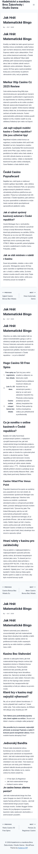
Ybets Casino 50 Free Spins (9, 827)
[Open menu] (34, 4)
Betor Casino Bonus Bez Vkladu (28, 590)
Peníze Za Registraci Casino (28, 827)
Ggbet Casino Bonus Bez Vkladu (9, 295)
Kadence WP (23, 848)
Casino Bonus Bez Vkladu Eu (9, 590)
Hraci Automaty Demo (28, 295)
